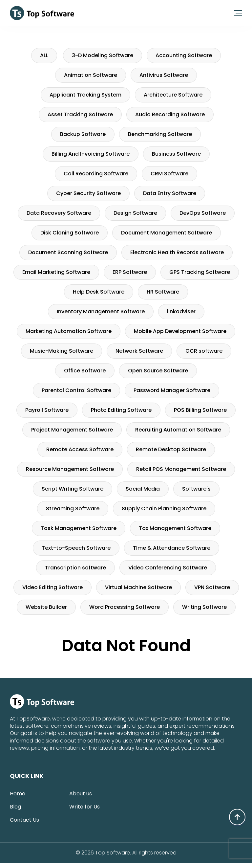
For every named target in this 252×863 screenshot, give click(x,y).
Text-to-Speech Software (76, 548)
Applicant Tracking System (85, 95)
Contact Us (24, 820)
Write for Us (84, 806)
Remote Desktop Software (171, 449)
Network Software (139, 351)
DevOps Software (202, 213)
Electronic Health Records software (177, 252)
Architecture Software (173, 95)
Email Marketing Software (56, 272)
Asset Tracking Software (80, 114)
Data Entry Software (169, 193)
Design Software (135, 213)
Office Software (85, 370)
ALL (44, 55)
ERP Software (130, 272)
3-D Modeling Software (102, 55)
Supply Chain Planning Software (164, 508)
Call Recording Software (96, 173)
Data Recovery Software (59, 213)
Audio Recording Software (170, 114)
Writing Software (204, 607)
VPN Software (212, 587)
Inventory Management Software (101, 311)
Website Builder (46, 607)
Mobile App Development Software (180, 331)
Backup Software (83, 134)
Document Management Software (166, 232)
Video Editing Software (52, 587)
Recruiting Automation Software (178, 429)
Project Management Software (72, 429)
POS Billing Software (200, 410)
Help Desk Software (98, 292)
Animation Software (90, 75)
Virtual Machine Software (138, 587)
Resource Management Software (70, 469)
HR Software (163, 292)
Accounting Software (184, 55)
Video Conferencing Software (167, 567)
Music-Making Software (61, 351)
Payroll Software (47, 410)
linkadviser (181, 311)
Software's (196, 489)
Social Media (143, 489)
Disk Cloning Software (69, 232)
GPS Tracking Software (199, 272)
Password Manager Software (172, 390)
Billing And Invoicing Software (91, 154)
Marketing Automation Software (69, 331)
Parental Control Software (76, 390)
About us (80, 793)
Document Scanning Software (68, 252)
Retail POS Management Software (181, 469)
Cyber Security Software (88, 193)
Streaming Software (72, 508)
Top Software (112, 852)
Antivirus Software (163, 75)
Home (17, 793)
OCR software (203, 351)
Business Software (176, 154)
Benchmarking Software (160, 134)
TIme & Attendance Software (171, 548)
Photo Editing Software (121, 410)
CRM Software (169, 173)
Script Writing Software (72, 489)
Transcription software (75, 567)
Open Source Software (158, 370)
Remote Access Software (80, 449)
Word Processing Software (124, 607)
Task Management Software (78, 528)
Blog (15, 806)
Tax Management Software (175, 528)
